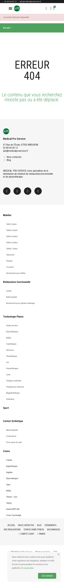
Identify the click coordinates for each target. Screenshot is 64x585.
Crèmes (9, 460)
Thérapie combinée (13, 381)
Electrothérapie (12, 331)
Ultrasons (10, 350)
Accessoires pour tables (15, 273)
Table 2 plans (11, 224)
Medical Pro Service (14, 138)
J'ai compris (47, 575)
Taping (9, 503)
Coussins (10, 267)
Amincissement (12, 430)
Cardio (9, 291)
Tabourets (10, 255)
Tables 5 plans (11, 242)
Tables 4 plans (11, 236)
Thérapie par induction (15, 387)
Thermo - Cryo (11, 497)
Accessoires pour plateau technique (20, 303)
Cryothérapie (11, 344)
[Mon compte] (50, 8)
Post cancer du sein (14, 442)
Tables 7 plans (11, 248)
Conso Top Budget (13, 515)
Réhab (8, 338)
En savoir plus (27, 568)
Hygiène (9, 472)
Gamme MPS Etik (12, 509)
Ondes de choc (12, 325)
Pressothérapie (12, 368)
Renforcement (11, 297)
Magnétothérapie (13, 393)
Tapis (8, 484)
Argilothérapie (11, 466)
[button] (46, 8)
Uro (7, 362)
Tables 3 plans (11, 230)
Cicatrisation (11, 436)
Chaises (9, 261)
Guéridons (10, 399)
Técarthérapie (11, 356)
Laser (8, 374)
